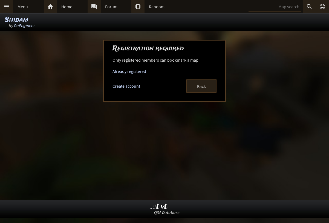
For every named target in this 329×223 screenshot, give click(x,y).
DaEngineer (24, 25)
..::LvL (159, 206)
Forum (111, 6)
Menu (23, 6)
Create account (126, 86)
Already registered (129, 71)
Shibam (16, 20)
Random (156, 6)
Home (66, 6)
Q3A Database (167, 212)
